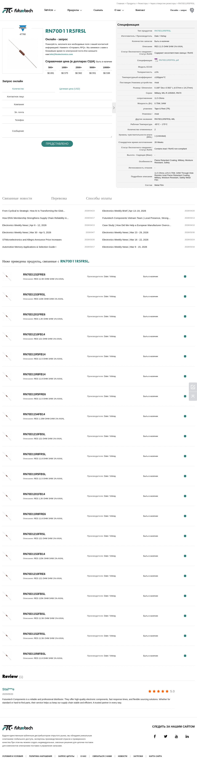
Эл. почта (19, 112)
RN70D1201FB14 (34, 494)
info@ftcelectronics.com (61, 54)
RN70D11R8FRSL (34, 454)
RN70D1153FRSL (34, 294)
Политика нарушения (40, 756)
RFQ (185, 276)
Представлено (57, 143)
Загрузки (138, 756)
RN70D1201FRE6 (34, 314)
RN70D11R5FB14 (34, 354)
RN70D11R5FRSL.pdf (169, 60)
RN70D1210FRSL (34, 534)
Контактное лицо (15, 96)
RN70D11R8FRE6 (34, 514)
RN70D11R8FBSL (34, 653)
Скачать (98, 10)
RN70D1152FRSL (34, 633)
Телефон (19, 120)
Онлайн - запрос (178, 10)
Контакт (140, 10)
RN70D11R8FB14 (34, 374)
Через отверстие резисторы (163, 3)
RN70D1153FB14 (34, 554)
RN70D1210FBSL (34, 434)
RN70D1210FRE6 (34, 574)
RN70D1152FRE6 (34, 274)
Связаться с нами (102, 756)
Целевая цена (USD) (69, 89)
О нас (118, 10)
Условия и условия (12, 756)
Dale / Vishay (160, 36)
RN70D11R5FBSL (34, 474)
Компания (19, 104)
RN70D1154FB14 (34, 414)
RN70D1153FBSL (34, 593)
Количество (18, 89)
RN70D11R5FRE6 (34, 394)
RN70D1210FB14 (34, 334)
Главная (120, 3)
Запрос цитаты (66, 756)
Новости (122, 756)
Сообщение (18, 131)
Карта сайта (155, 756)
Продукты (131, 3)
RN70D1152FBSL (34, 613)
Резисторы (143, 3)
